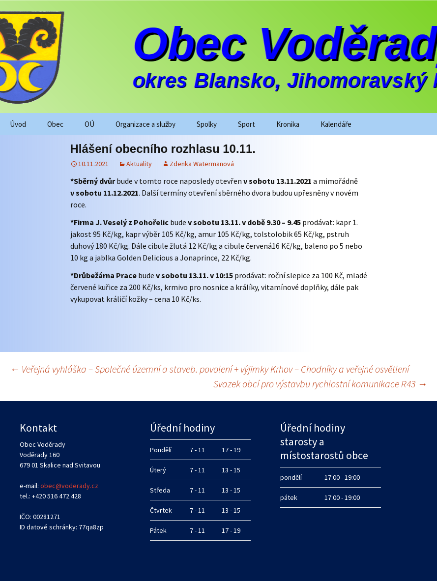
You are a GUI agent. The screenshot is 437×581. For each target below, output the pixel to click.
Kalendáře (335, 124)
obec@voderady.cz (69, 485)
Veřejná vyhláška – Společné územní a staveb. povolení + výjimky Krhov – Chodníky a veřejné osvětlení (209, 369)
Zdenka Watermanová (202, 163)
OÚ (89, 124)
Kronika (287, 124)
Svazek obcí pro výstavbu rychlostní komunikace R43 (320, 384)
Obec (55, 124)
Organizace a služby (145, 124)
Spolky (207, 124)
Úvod (18, 124)
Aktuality (139, 163)
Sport (246, 124)
